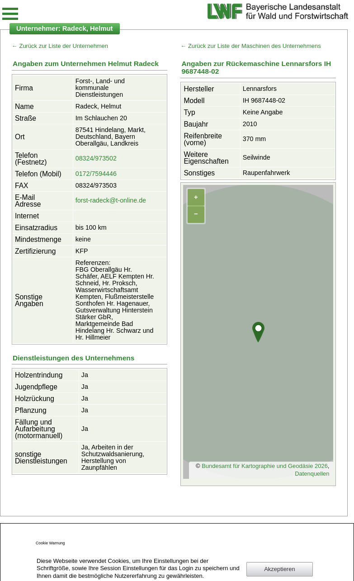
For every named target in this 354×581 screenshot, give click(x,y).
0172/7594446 (96, 173)
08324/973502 (96, 158)
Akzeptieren (279, 569)
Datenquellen (312, 473)
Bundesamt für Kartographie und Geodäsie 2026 (265, 466)
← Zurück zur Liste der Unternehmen (60, 46)
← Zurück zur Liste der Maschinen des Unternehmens (250, 46)
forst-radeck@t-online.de (111, 200)
